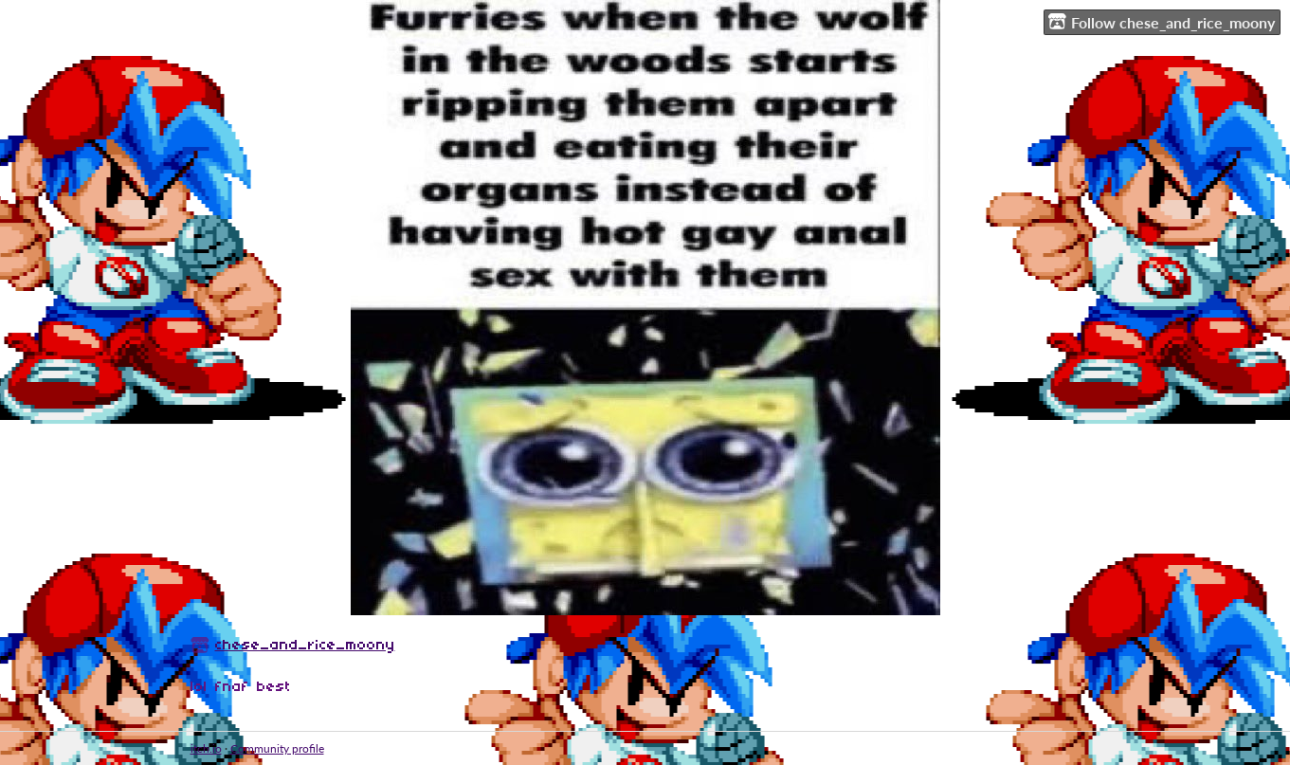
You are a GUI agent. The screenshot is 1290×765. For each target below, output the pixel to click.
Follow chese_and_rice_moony (1161, 21)
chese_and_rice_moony (305, 645)
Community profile (277, 748)
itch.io (206, 748)
